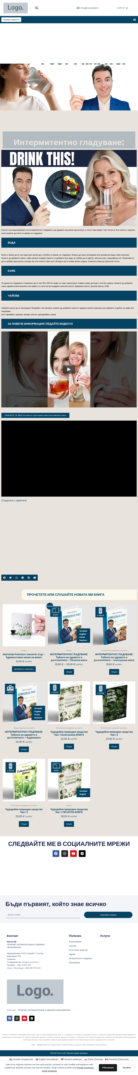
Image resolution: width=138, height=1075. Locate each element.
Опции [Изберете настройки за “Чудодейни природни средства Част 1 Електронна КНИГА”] (69, 747)
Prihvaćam (108, 1067)
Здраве (72, 954)
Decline (127, 1067)
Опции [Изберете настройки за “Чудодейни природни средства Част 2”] (114, 747)
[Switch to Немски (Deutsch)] (71, 1060)
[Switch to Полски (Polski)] (93, 1060)
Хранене (73, 946)
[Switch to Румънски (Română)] (117, 1060)
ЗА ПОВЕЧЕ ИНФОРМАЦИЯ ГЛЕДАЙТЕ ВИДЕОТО (40, 324)
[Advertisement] (69, 44)
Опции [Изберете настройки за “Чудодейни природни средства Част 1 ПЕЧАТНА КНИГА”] (69, 824)
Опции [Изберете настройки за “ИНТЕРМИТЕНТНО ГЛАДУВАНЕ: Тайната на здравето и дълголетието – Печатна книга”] (69, 672)
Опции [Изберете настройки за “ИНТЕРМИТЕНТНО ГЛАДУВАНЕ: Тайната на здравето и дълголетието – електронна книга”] (114, 672)
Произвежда (74, 963)
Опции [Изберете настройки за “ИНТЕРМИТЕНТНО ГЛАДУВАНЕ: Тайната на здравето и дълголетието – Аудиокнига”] (24, 750)
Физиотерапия (75, 942)
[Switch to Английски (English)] (47, 1060)
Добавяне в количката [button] (24, 669)
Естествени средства (78, 950)
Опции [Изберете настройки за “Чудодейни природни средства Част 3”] (24, 824)
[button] (36, 8)
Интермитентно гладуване (80, 959)
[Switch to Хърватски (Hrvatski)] (21, 1060)
